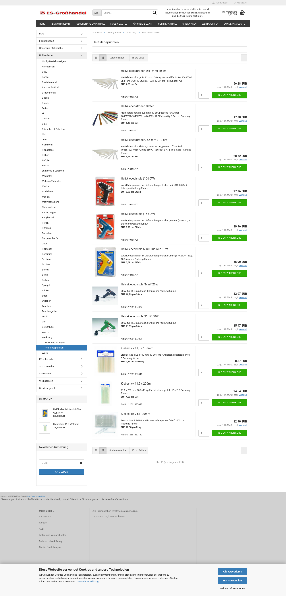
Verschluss (48, 327)
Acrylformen (48, 66)
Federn (45, 108)
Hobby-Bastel (118, 23)
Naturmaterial (49, 207)
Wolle (45, 353)
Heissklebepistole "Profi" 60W (140, 316)
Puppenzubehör (50, 238)
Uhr (43, 321)
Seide (45, 274)
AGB (41, 528)
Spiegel (46, 285)
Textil (44, 316)
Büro (42, 23)
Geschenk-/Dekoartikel (90, 23)
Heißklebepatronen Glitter (137, 106)
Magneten (47, 176)
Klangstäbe (48, 150)
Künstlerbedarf (143, 23)
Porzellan (46, 233)
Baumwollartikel (50, 87)
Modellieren (48, 191)
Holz (44, 134)
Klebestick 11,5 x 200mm (137, 383)
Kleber (45, 155)
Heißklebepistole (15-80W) (138, 214)
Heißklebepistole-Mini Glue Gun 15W (144, 249)
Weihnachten (210, 23)
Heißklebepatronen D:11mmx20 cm (144, 71)
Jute (44, 139)
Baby (44, 71)
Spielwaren (189, 23)
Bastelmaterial (49, 82)
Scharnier (47, 254)
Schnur (45, 269)
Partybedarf (48, 217)
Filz (43, 113)
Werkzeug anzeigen (55, 342)
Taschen (46, 306)
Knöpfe (45, 160)
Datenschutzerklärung (87, 581)
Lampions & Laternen (53, 170)
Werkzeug (47, 337)
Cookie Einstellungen (50, 547)
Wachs (45, 332)
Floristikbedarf (61, 23)
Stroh (44, 295)
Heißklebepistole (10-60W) (138, 178)
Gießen (45, 118)
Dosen (45, 97)
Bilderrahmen (49, 92)
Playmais (46, 228)
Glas (44, 123)
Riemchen (47, 249)
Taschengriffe (49, 311)
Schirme (46, 259)
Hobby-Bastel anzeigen (54, 61)
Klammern (47, 144)
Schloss (46, 264)
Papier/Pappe (49, 212)
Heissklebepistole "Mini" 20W (139, 284)
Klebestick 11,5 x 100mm (137, 348)
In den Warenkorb (229, 95)
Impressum (45, 516)
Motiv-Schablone (50, 201)
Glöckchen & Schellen (53, 129)
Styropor (46, 300)
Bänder (45, 77)
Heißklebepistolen (54, 347)
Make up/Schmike (51, 181)
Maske (45, 186)
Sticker (45, 290)
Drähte (45, 103)
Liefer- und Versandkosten (52, 535)
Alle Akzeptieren (232, 571)
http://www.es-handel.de (36, 496)
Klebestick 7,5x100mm (135, 414)
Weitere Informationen (232, 588)
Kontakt (43, 522)
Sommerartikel (167, 23)
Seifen (45, 280)
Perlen (45, 222)
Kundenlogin (220, 2)
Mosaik (46, 196)
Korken (45, 165)
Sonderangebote (234, 23)
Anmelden (61, 472)
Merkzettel (240, 2)
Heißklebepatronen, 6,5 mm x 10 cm (144, 140)
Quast (45, 243)
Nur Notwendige (232, 580)
